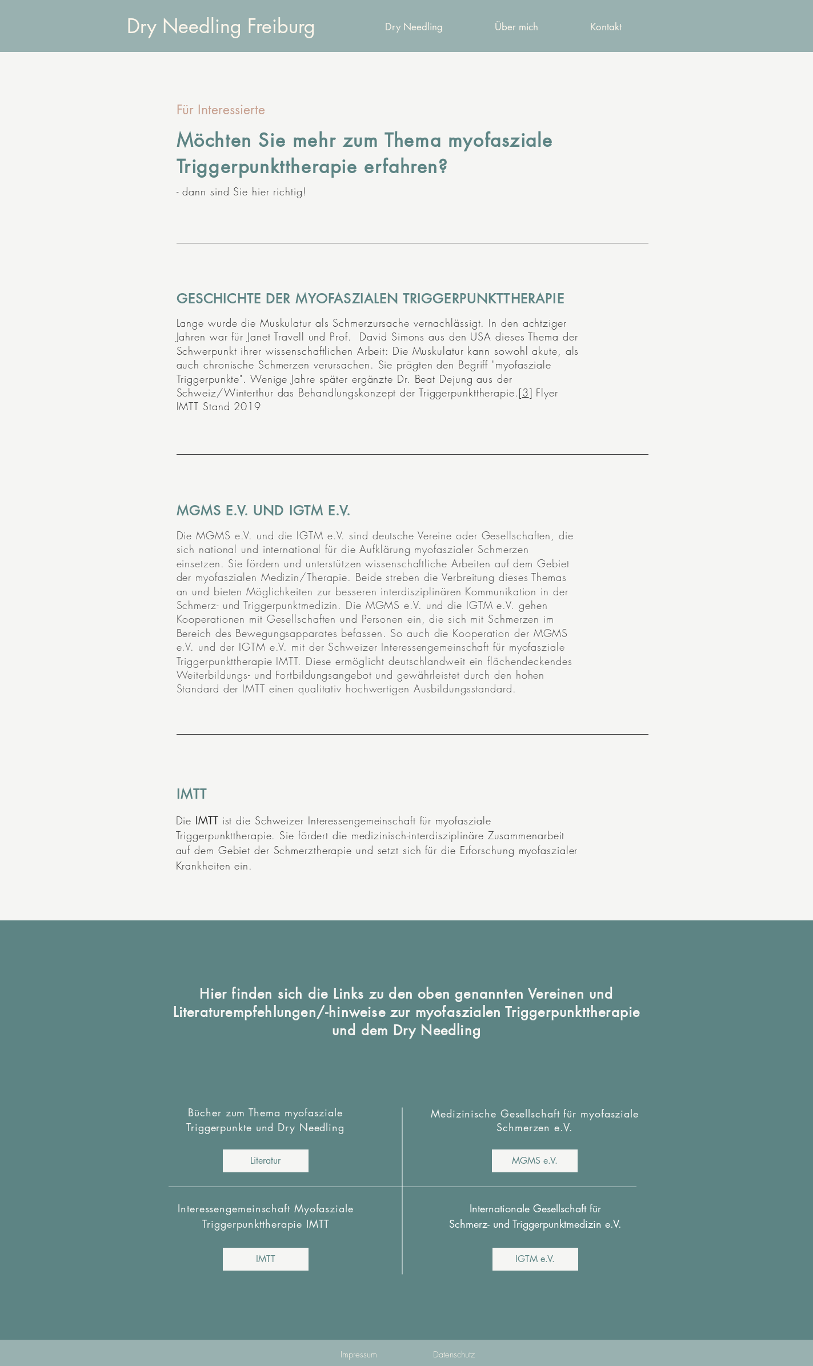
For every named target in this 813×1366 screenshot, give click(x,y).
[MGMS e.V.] (535, 1160)
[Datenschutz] (454, 1354)
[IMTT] (266, 1259)
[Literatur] (266, 1160)
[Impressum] (358, 1354)
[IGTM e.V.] (535, 1259)
